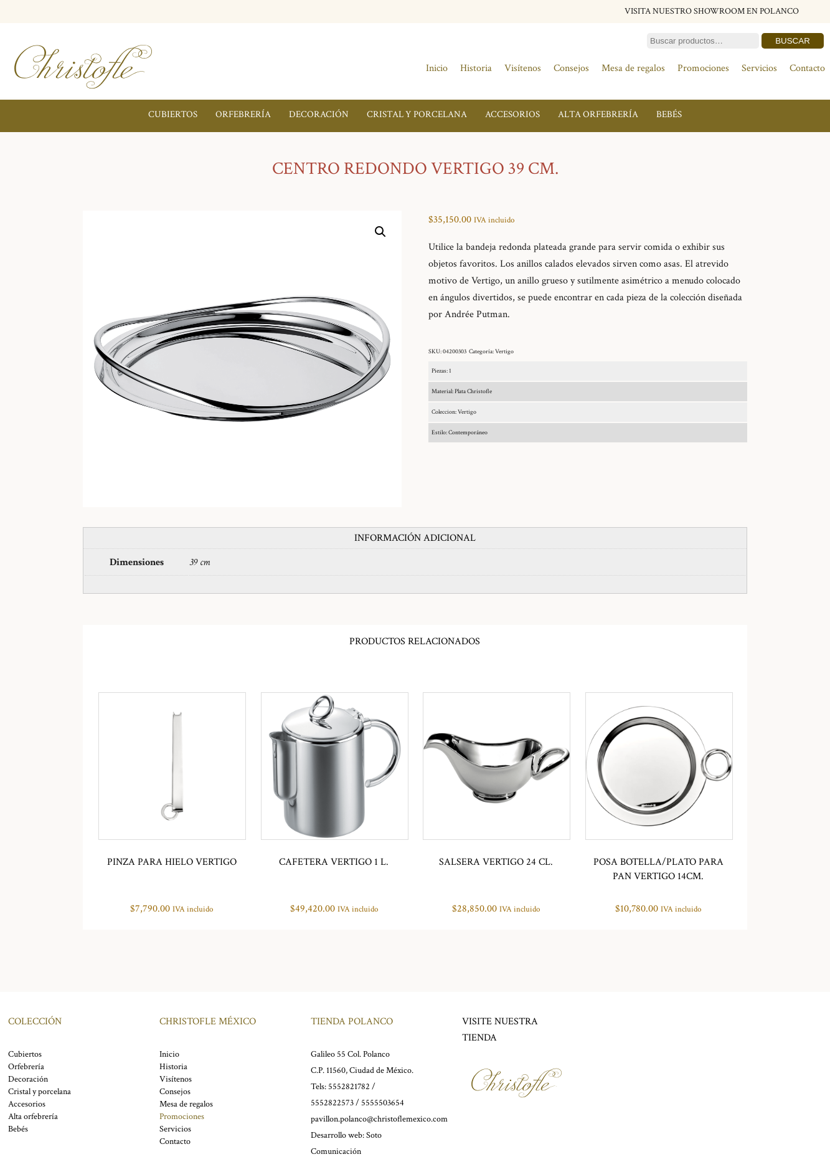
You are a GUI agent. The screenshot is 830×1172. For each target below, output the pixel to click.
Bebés (669, 114)
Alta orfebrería (598, 114)
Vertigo (504, 352)
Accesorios (512, 114)
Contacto (807, 68)
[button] (380, 232)
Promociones (703, 68)
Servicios (759, 68)
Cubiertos (172, 114)
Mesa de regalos (633, 68)
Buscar (792, 40)
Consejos (571, 68)
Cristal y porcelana (417, 114)
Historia (476, 68)
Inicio (437, 68)
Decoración (319, 114)
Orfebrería (243, 114)
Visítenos (522, 68)
